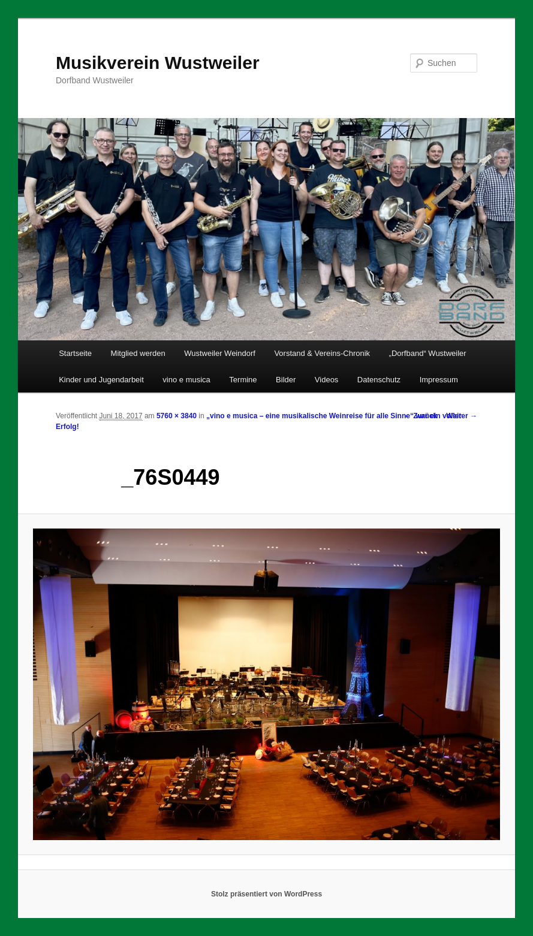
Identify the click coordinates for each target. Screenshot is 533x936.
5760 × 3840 (176, 416)
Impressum (439, 379)
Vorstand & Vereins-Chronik (322, 353)
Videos (327, 379)
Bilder (286, 379)
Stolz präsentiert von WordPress (266, 894)
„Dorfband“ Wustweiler (427, 353)
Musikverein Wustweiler (158, 63)
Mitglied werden (138, 353)
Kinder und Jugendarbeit (101, 379)
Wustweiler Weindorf (219, 353)
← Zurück (420, 416)
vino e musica (186, 379)
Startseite (75, 353)
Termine (243, 379)
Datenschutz (378, 379)
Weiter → (461, 416)
